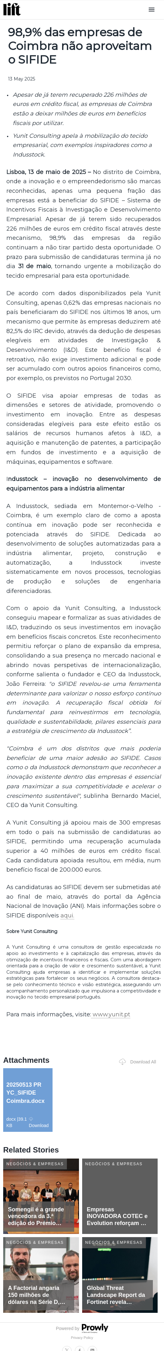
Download (39, 1122)
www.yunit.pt (110, 1014)
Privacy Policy (82, 1338)
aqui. (67, 915)
